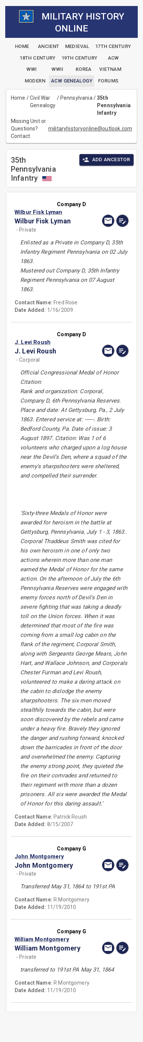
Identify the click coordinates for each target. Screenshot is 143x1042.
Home (18, 98)
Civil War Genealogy (42, 101)
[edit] (122, 221)
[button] (54, 212)
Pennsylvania (76, 98)
